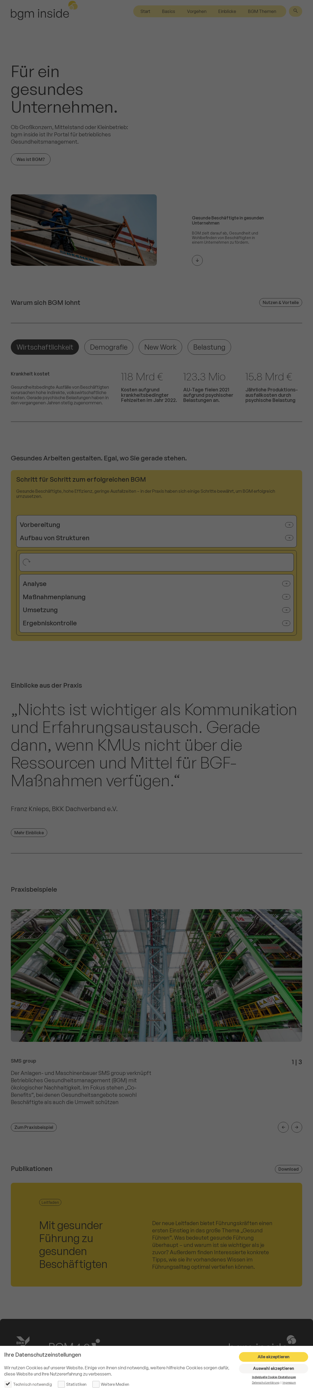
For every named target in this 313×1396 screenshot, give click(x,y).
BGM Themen (262, 11)
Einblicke (227, 11)
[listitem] (156, 1021)
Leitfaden (50, 1202)
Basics (168, 11)
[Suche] (295, 11)
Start (145, 11)
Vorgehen (197, 11)
